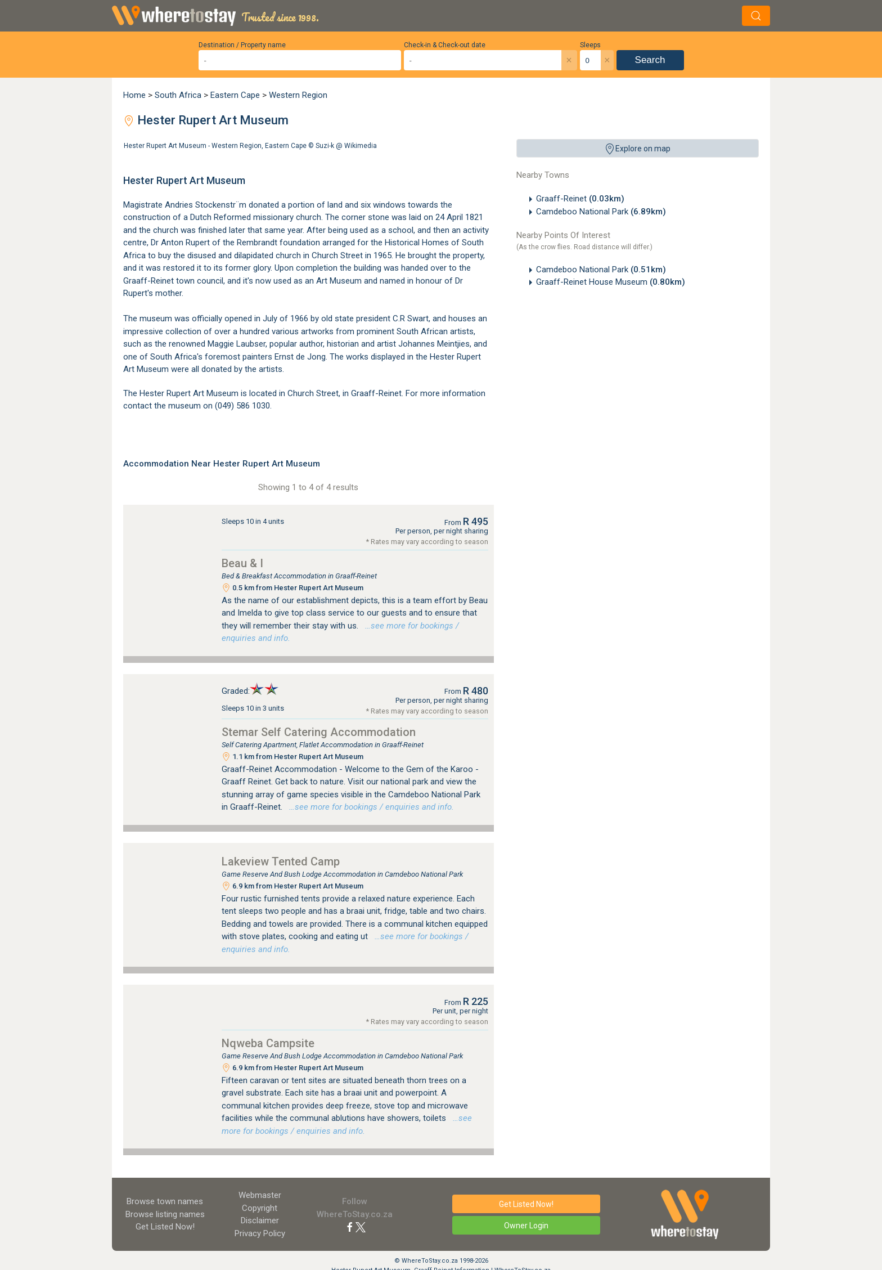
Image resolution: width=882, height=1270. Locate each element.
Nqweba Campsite (268, 1043)
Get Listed (165, 1227)
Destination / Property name (242, 45)
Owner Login (526, 1225)
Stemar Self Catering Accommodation (319, 732)
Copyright (259, 1208)
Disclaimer (260, 1220)
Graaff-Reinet (580, 199)
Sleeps (590, 45)
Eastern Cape (235, 95)
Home (134, 95)
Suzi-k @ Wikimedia (346, 146)
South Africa (178, 95)
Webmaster (259, 1195)
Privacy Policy (260, 1233)
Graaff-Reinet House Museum (610, 282)
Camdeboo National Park (601, 212)
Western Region (298, 95)
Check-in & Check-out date (444, 45)
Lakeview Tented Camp (281, 861)
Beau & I (242, 563)
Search (650, 60)
